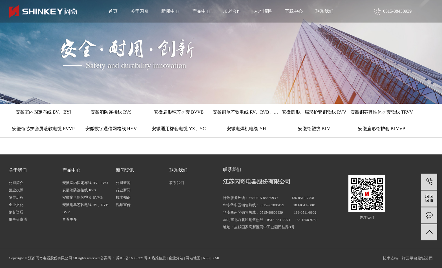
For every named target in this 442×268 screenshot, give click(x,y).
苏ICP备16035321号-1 (133, 258)
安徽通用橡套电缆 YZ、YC (179, 128)
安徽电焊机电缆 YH (246, 128)
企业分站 (176, 258)
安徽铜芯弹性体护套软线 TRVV (381, 112)
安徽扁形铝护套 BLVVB (382, 128)
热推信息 (158, 258)
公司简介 (16, 183)
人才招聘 (263, 11)
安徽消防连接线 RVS (111, 112)
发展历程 (16, 197)
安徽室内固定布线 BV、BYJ (44, 112)
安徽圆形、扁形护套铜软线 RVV (314, 112)
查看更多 (69, 219)
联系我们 (324, 11)
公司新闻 (123, 183)
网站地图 (193, 258)
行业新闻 (123, 190)
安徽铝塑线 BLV (314, 128)
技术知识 (123, 197)
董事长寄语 (18, 219)
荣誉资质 (16, 212)
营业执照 (16, 190)
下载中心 (294, 11)
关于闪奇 (140, 11)
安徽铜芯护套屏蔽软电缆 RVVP (43, 128)
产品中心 (201, 11)
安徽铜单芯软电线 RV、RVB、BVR (246, 112)
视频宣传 (123, 205)
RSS (206, 258)
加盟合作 (232, 11)
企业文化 (16, 205)
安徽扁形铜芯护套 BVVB (179, 112)
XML (216, 258)
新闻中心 (170, 11)
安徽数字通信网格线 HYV (111, 128)
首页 (113, 11)
